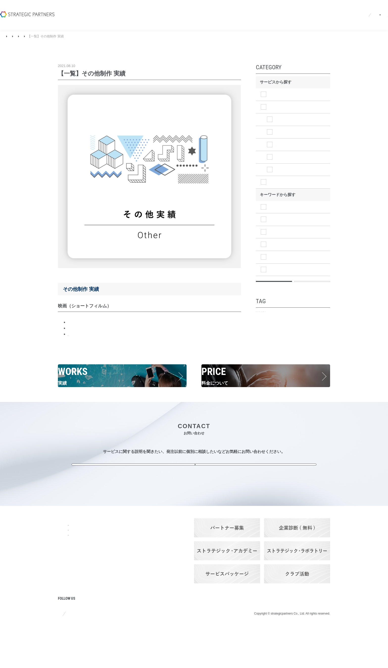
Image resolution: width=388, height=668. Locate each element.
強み (62, 571)
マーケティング (283, 244)
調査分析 (278, 207)
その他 (84, 36)
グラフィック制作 (291, 157)
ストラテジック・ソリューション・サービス (113, 575)
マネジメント (281, 257)
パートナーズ (103, 618)
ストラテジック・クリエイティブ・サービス (113, 565)
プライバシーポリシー (112, 653)
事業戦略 (278, 232)
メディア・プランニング (280, 341)
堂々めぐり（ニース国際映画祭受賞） (101, 328)
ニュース (232, 8)
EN (296, 8)
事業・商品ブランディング (281, 332)
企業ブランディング (309, 324)
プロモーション (274, 324)
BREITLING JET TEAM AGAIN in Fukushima (107, 334)
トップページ (70, 545)
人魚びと (76, 322)
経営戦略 (278, 219)
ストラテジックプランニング (295, 94)
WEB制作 (284, 144)
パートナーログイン (324, 8)
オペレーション (283, 269)
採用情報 (253, 8)
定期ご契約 (315, 349)
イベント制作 (287, 119)
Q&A (271, 8)
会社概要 (211, 8)
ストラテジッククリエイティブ (51, 36)
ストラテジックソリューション (297, 182)
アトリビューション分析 (280, 349)
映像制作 (283, 132)
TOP (7, 36)
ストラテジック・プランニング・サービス (113, 554)
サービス (99, 545)
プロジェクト (70, 612)
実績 (19, 36)
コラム (64, 598)
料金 (95, 591)
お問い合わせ (364, 8)
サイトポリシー (70, 653)
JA (287, 8)
